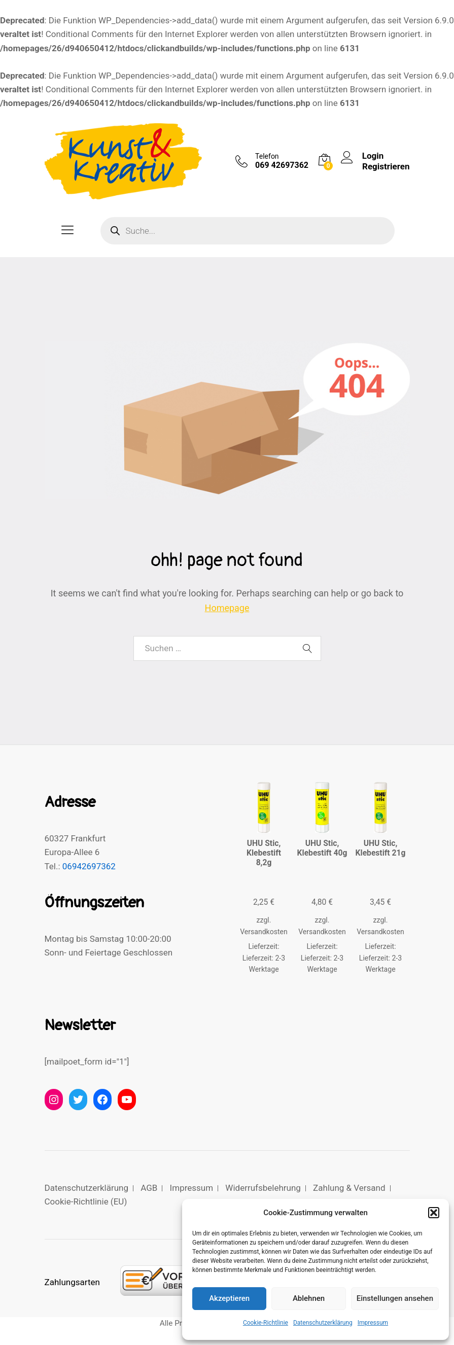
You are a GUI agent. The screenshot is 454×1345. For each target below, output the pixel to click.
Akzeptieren (229, 1298)
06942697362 (89, 866)
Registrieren (385, 166)
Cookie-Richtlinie (265, 1322)
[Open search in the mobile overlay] (247, 231)
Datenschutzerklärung (323, 1322)
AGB (149, 1188)
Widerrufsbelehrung (263, 1188)
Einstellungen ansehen (395, 1298)
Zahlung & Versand (349, 1188)
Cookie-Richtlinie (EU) (86, 1201)
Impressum (373, 1322)
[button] (434, 1213)
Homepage (227, 608)
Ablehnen (309, 1298)
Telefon (267, 156)
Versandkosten (264, 932)
